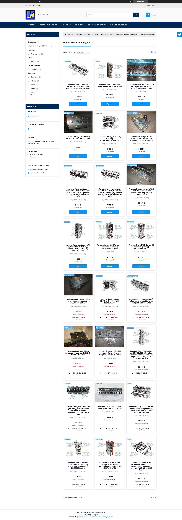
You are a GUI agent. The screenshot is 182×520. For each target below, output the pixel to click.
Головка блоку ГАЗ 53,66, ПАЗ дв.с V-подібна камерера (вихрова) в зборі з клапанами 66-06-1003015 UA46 (78, 410)
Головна (31, 25)
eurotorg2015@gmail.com (39, 170)
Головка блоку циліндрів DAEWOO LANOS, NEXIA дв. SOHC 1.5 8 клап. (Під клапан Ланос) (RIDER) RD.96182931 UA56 (78, 192)
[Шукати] (136, 15)
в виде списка (155, 52)
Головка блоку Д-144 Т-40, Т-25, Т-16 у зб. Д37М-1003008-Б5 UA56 (110, 138)
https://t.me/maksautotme (38, 173)
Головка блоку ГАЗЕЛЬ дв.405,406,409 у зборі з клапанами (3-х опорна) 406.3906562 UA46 (78, 465)
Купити (78, 104)
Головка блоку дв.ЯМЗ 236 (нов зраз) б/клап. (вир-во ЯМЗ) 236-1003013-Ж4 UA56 (110, 353)
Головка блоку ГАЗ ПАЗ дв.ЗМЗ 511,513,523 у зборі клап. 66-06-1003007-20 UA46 (78, 86)
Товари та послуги (48, 25)
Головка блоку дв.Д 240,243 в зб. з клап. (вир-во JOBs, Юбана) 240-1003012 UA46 (141, 86)
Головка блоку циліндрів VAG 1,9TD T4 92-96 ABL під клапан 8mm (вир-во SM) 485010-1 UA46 (141, 191)
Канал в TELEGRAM (118, 25)
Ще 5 (32, 94)
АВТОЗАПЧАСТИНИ (91, 34)
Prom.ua (102, 512)
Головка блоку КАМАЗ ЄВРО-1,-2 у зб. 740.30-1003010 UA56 (109, 301)
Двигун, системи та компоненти (113, 34)
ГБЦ (136, 34)
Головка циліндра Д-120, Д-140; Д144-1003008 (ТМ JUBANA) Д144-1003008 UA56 (141, 138)
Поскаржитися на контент (86, 517)
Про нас (67, 25)
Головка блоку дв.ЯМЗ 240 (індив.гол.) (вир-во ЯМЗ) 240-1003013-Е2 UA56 (78, 353)
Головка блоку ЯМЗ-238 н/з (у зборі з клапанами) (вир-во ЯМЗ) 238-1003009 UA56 (141, 301)
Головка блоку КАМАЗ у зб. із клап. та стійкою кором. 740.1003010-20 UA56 (78, 301)
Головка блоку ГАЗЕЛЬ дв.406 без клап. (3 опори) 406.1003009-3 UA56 (109, 247)
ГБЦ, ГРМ (130, 34)
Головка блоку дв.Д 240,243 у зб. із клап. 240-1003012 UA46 (78, 138)
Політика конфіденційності (104, 517)
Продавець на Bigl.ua (91, 515)
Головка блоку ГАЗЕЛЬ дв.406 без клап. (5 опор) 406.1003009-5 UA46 (141, 247)
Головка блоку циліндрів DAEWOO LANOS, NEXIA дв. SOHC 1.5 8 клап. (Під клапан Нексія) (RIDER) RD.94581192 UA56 (110, 192)
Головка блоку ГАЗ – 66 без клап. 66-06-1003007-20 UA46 (110, 408)
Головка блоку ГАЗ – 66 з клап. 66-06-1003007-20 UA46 (110, 85)
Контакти (79, 25)
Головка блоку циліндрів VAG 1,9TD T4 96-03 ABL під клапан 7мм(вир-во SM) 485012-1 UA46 (78, 248)
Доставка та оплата (97, 25)
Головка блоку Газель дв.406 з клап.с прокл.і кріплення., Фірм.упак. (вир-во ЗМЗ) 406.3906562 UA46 (141, 409)
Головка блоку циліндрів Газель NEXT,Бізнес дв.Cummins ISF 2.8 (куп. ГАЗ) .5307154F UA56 (109, 465)
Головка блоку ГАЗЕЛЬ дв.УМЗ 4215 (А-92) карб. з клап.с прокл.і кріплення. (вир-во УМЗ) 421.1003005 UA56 (141, 466)
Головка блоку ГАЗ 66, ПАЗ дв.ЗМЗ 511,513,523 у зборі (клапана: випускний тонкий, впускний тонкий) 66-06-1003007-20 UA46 (141, 354)
